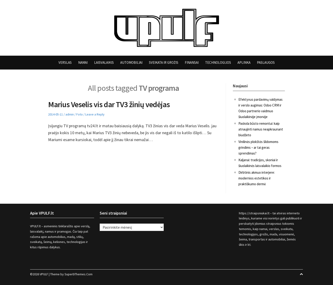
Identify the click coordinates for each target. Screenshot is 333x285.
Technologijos (218, 62)
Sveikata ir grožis (163, 62)
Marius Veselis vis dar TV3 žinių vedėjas (109, 104)
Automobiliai (131, 62)
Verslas (65, 62)
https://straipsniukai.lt (254, 213)
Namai (83, 62)
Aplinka (243, 62)
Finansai (192, 62)
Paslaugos (266, 62)
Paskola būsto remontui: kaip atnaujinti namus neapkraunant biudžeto (260, 129)
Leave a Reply (95, 114)
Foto (79, 114)
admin (69, 114)
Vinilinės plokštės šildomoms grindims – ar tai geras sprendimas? (258, 147)
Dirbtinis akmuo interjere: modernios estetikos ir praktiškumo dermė (256, 178)
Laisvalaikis (104, 62)
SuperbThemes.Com (78, 274)
